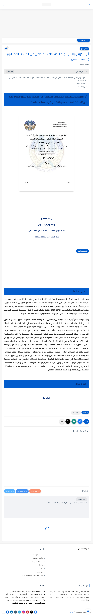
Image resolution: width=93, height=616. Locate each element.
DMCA (41, 565)
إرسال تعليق (81, 499)
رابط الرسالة (81, 86)
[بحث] (3, 4)
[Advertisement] (46, 23)
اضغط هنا (46, 397)
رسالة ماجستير (46, 218)
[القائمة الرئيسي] (89, 4)
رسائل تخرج (84, 48)
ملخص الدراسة (80, 83)
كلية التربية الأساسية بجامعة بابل (46, 236)
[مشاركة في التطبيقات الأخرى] (61, 421)
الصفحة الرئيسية (38, 554)
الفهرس (40, 568)
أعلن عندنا (40, 572)
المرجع (71, 612)
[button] (79, 421)
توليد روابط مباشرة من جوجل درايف (32, 575)
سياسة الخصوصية (37, 561)
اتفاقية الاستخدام (38, 558)
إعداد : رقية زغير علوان (46, 224)
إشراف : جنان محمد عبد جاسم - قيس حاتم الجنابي (46, 230)
